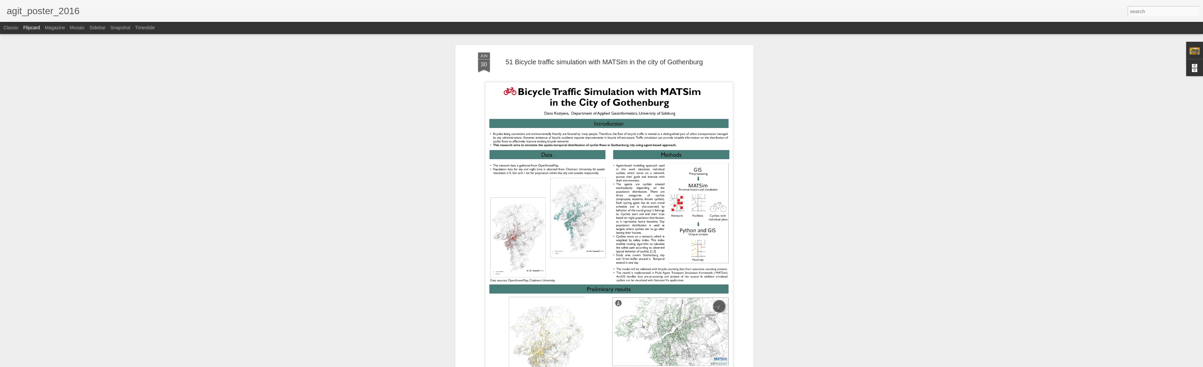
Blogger (622, 363)
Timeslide (145, 27)
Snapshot (120, 27)
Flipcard (31, 27)
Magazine (55, 27)
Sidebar (98, 27)
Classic (11, 27)
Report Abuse (642, 363)
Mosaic (77, 27)
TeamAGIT (632, 116)
